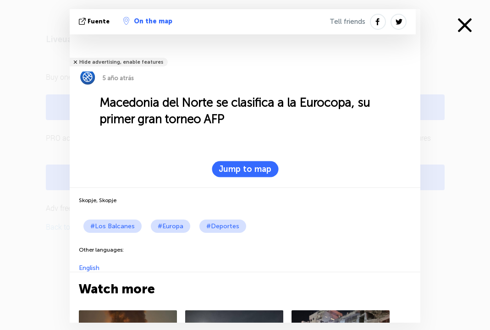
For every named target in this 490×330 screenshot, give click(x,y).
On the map (147, 21)
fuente (95, 21)
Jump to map (245, 169)
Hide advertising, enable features (121, 62)
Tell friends (347, 21)
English (89, 268)
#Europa (170, 226)
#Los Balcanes (112, 226)
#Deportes (222, 226)
